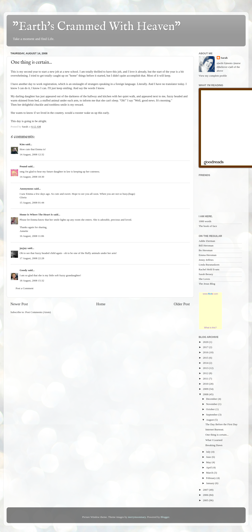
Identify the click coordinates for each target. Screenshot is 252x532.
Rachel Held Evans (209, 269)
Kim (22, 144)
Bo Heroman (206, 250)
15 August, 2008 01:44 (32, 202)
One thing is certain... (216, 434)
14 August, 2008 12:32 (32, 154)
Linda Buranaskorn (209, 264)
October (211, 409)
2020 (206, 341)
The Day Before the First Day (221, 424)
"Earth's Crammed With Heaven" (97, 26)
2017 (206, 347)
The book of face (208, 226)
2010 (206, 383)
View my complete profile (213, 75)
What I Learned (213, 440)
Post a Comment (24, 288)
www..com (210, 294)
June (209, 456)
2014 (206, 362)
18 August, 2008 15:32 (32, 280)
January (210, 483)
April (209, 467)
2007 (206, 489)
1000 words (205, 221)
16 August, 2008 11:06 (32, 235)
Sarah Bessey (206, 274)
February (211, 478)
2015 (206, 357)
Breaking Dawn (213, 445)
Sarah (224, 57)
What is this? (210, 327)
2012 (206, 373)
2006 (206, 494)
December (212, 398)
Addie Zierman (207, 240)
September (212, 414)
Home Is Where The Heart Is (36, 214)
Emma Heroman (208, 255)
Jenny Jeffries (206, 259)
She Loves (204, 278)
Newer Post (19, 304)
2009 (206, 388)
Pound (23, 166)
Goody (23, 270)
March (210, 472)
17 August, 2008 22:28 (32, 258)
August (210, 419)
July (208, 451)
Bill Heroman (206, 245)
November (212, 404)
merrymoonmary (137, 516)
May (209, 462)
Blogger (165, 516)
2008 (206, 394)
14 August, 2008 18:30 (32, 176)
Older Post (182, 304)
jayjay (23, 248)
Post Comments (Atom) (38, 312)
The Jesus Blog (207, 283)
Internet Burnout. (214, 429)
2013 (206, 368)
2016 (206, 352)
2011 (206, 378)
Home (100, 304)
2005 (206, 500)
